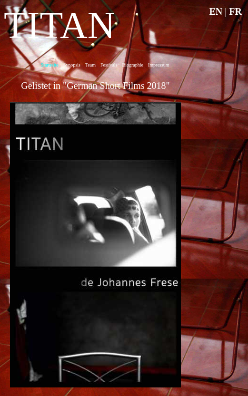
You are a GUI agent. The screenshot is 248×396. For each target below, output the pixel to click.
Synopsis (71, 65)
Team (90, 65)
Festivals (109, 65)
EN (216, 11)
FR (235, 11)
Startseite (50, 65)
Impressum (158, 65)
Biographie (132, 65)
